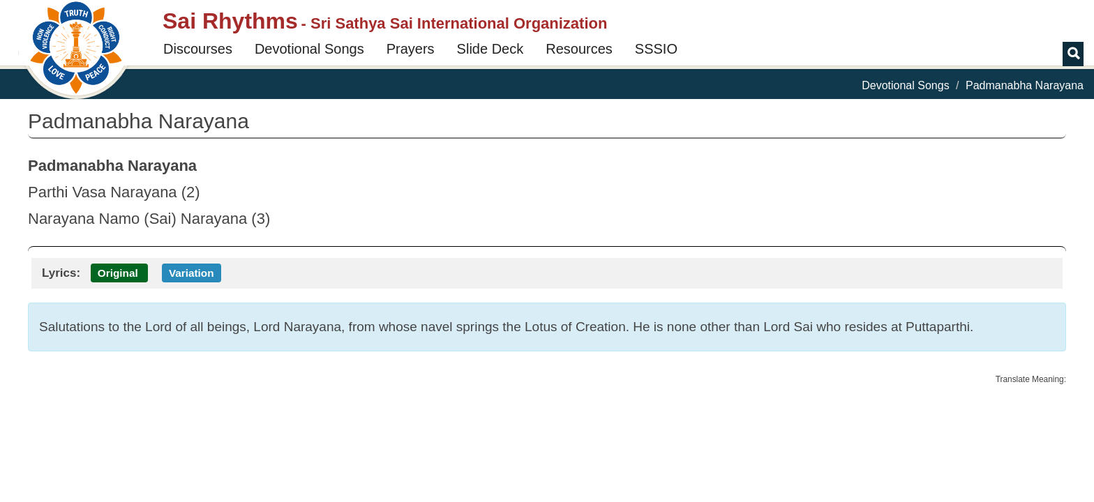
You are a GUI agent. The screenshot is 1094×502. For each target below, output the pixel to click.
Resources (579, 48)
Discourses (197, 48)
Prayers (411, 48)
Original (118, 273)
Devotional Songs (309, 48)
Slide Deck (490, 48)
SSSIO (656, 48)
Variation (191, 273)
